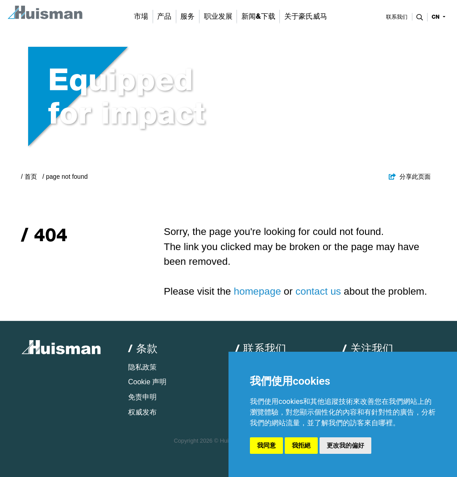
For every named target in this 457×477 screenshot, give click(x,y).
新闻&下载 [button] (258, 16)
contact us (318, 291)
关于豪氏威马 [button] (305, 16)
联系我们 (396, 17)
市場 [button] (141, 16)
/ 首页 (29, 176)
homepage (257, 291)
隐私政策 (142, 367)
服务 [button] (187, 16)
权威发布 (142, 412)
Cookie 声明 (147, 382)
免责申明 (142, 397)
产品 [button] (164, 16)
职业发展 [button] (218, 16)
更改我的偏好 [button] (345, 445)
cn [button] (436, 17)
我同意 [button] (266, 445)
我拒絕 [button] (301, 445)
